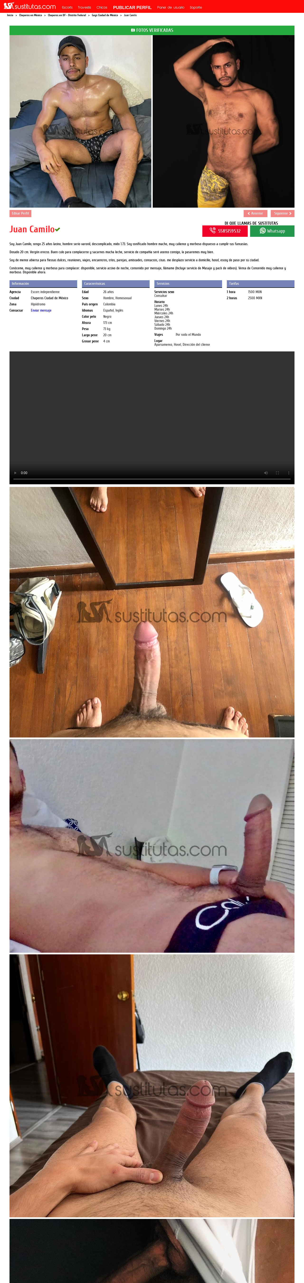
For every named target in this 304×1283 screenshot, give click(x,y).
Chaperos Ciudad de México (49, 298)
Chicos (102, 7)
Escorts (67, 7)
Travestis (84, 7)
